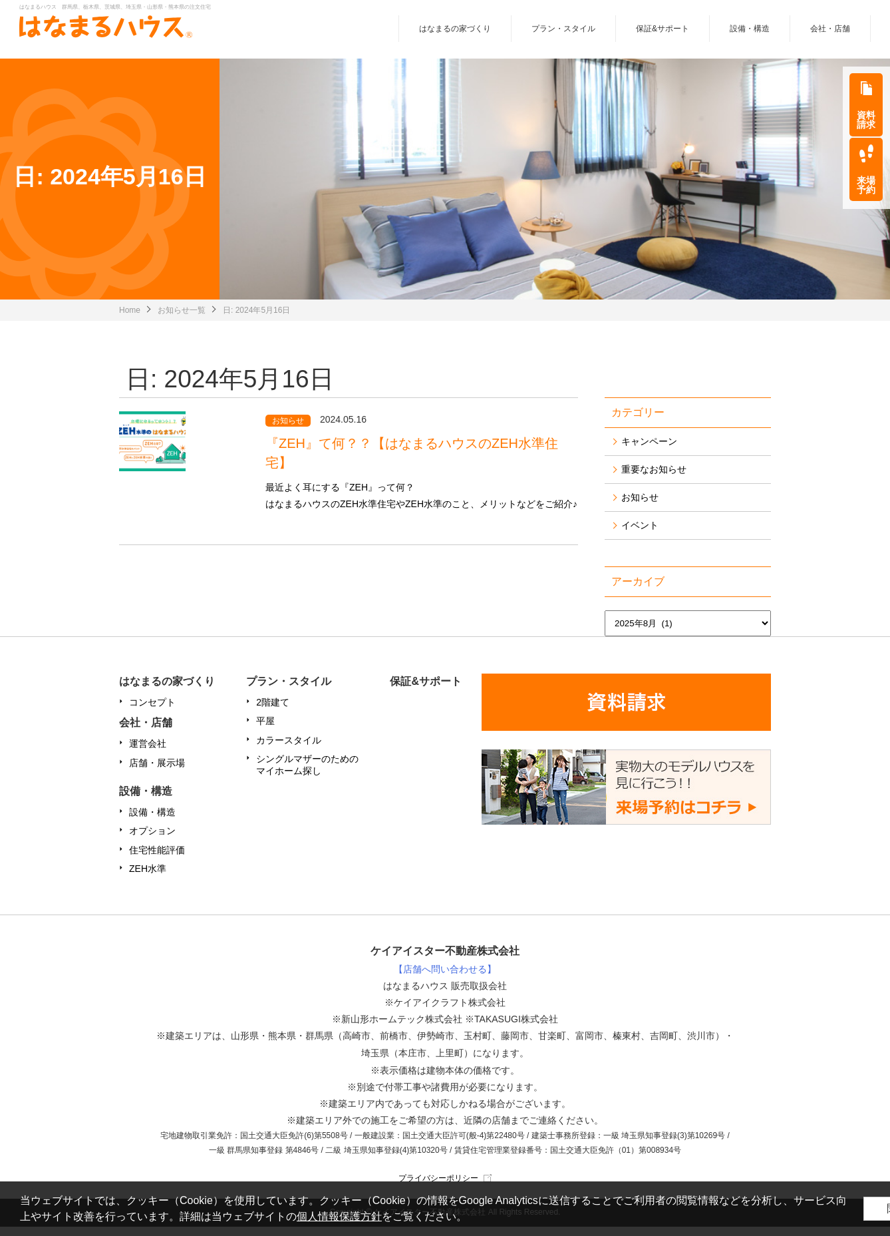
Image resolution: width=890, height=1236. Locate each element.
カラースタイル (288, 749)
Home (129, 319)
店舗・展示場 (157, 772)
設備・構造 (750, 32)
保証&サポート (662, 32)
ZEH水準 (147, 878)
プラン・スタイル (563, 32)
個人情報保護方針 (381, 1216)
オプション (152, 840)
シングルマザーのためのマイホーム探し (307, 774)
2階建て (272, 712)
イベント (640, 535)
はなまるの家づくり (455, 32)
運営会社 (147, 753)
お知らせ (640, 507)
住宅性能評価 (157, 859)
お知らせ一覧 (182, 319)
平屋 (265, 730)
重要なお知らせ (653, 479)
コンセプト (152, 712)
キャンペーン (649, 451)
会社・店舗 (830, 32)
